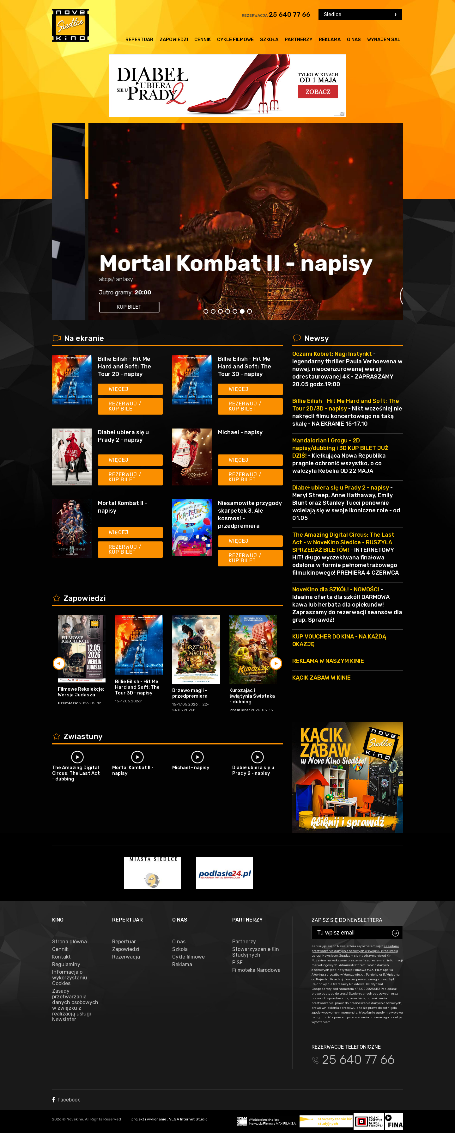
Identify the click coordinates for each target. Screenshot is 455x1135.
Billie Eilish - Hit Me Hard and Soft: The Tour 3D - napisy (244, 366)
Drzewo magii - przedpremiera (190, 693)
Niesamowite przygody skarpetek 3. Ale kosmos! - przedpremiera (250, 514)
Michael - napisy (240, 432)
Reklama (330, 39)
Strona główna (69, 942)
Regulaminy (66, 964)
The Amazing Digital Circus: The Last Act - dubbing (76, 773)
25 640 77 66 (289, 14)
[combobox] (360, 14)
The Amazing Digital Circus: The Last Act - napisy (213, 266)
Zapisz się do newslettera (347, 920)
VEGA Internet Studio (188, 1119)
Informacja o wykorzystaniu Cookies (69, 977)
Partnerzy (298, 39)
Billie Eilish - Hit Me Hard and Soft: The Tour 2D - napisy (124, 366)
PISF (237, 962)
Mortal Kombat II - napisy (122, 507)
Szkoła (269, 39)
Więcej (119, 389)
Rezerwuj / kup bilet (125, 406)
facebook (66, 1100)
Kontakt (61, 957)
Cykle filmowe (235, 39)
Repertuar (139, 39)
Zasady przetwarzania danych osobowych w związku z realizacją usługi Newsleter (75, 1005)
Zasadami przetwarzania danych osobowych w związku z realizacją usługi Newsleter (355, 951)
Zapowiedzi (174, 39)
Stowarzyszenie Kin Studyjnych (255, 952)
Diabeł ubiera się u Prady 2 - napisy (123, 436)
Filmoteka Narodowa (256, 970)
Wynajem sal (383, 39)
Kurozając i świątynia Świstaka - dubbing (252, 696)
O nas (354, 39)
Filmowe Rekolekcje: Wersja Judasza (81, 692)
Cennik (202, 39)
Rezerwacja (126, 957)
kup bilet (93, 307)
